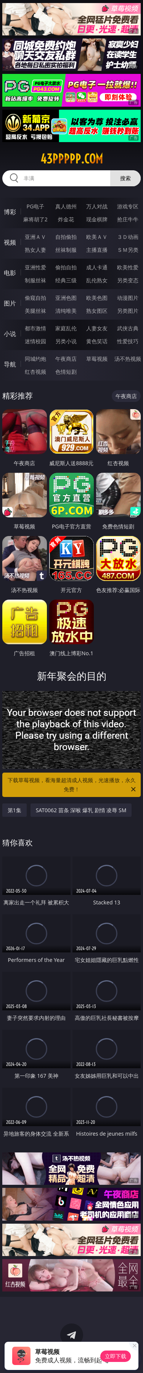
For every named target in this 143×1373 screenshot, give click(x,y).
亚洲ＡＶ (35, 236)
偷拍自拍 (66, 267)
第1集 (14, 810)
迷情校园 (35, 341)
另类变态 (127, 280)
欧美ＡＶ (97, 236)
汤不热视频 (127, 358)
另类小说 (66, 341)
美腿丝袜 (35, 310)
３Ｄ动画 (127, 236)
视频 (10, 242)
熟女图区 (97, 310)
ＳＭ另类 (127, 249)
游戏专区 (127, 206)
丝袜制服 (66, 249)
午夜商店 (66, 358)
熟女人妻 (35, 249)
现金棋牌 (97, 219)
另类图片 (127, 310)
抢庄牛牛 (127, 219)
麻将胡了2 (35, 219)
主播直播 (97, 249)
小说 (10, 334)
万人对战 (97, 206)
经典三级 (66, 280)
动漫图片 (127, 297)
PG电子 (35, 206)
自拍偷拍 (66, 236)
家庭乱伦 (66, 328)
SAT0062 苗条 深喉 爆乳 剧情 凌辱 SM (81, 810)
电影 (10, 273)
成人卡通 (97, 267)
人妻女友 (97, 328)
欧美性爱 (127, 267)
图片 (10, 303)
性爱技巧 (127, 341)
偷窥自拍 (35, 297)
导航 (10, 364)
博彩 (10, 212)
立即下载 (115, 1356)
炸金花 (66, 219)
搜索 (125, 178)
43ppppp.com (71, 158)
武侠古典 (127, 328)
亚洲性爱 (35, 267)
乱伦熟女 (97, 280)
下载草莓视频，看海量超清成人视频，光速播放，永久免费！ (72, 785)
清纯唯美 (66, 310)
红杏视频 (35, 371)
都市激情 (35, 328)
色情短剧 (66, 371)
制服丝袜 (35, 280)
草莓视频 (97, 358)
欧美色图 (97, 297)
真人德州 (66, 206)
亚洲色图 (66, 297)
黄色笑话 (97, 341)
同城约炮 (35, 358)
